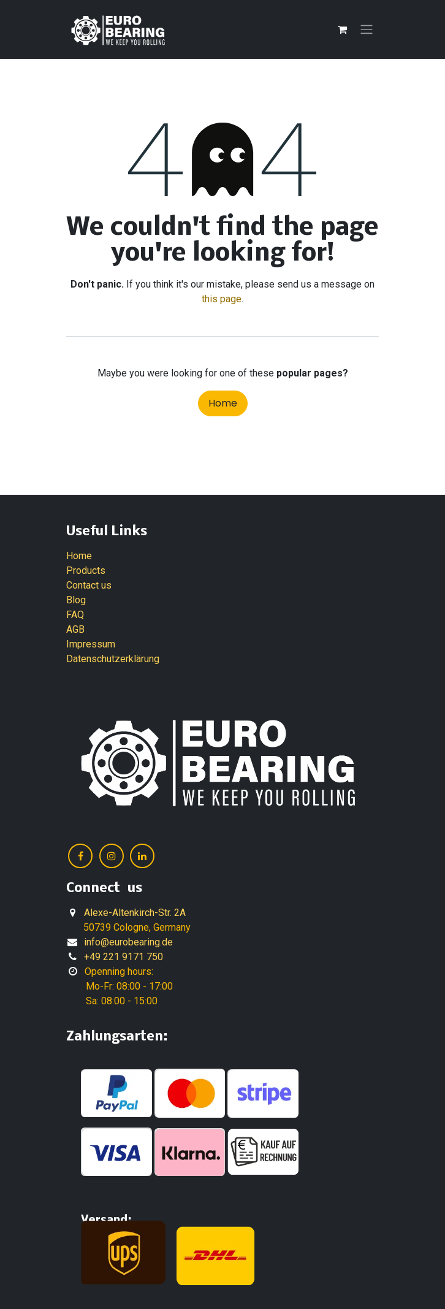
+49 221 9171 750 (123, 957)
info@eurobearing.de (128, 942)
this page (222, 299)
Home (222, 403)
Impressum (90, 644)
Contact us (89, 585)
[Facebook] (80, 856)
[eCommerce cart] (342, 29)
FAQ (75, 614)
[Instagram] (111, 856)
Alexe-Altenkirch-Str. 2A (135, 912)
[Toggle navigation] (366, 29)
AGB (75, 629)
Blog (76, 600)
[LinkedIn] (142, 856)
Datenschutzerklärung (112, 659)
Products (85, 570)
